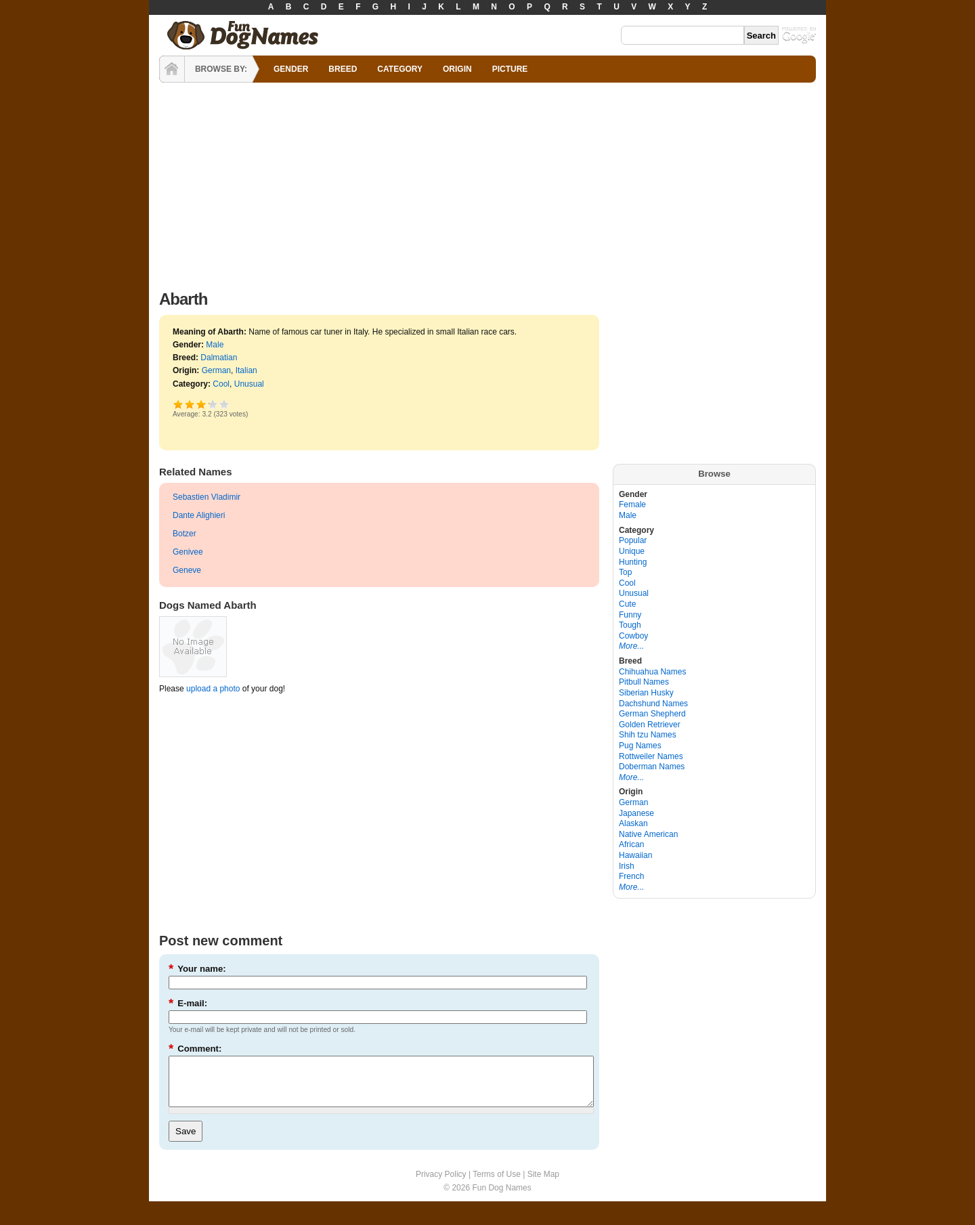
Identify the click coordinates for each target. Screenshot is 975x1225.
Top (625, 572)
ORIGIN (457, 69)
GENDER (291, 69)
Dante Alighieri (199, 515)
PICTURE (510, 69)
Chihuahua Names (652, 671)
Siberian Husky (646, 692)
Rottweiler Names (651, 756)
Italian (246, 370)
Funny (630, 615)
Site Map (543, 1184)
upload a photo (213, 688)
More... (631, 646)
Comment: (195, 1048)
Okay (190, 404)
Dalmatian (218, 357)
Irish (626, 866)
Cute (627, 604)
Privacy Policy (441, 1184)
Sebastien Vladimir (206, 497)
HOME (172, 69)
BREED (342, 69)
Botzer (184, 533)
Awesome (224, 404)
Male (214, 344)
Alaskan (633, 823)
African (631, 844)
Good (201, 404)
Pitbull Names (644, 682)
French (631, 876)
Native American (648, 834)
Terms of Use (497, 1184)
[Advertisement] (487, 183)
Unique (632, 551)
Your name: (197, 969)
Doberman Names (652, 766)
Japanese (636, 813)
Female (632, 504)
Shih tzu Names (647, 734)
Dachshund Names (653, 703)
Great (208, 404)
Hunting (633, 562)
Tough (630, 625)
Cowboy (633, 636)
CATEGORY (399, 69)
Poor (178, 404)
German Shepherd (652, 713)
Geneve (187, 570)
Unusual (249, 384)
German (216, 370)
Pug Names (640, 745)
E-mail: (188, 1003)
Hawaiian (635, 855)
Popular (633, 540)
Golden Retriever (649, 724)
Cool (221, 384)
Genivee (188, 552)
